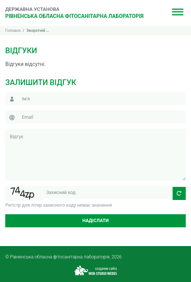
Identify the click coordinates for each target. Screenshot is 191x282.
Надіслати (95, 220)
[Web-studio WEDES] (95, 270)
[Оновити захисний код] (179, 193)
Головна (13, 30)
